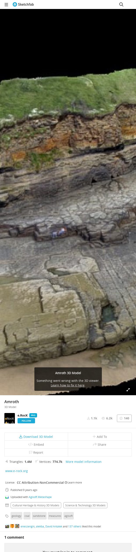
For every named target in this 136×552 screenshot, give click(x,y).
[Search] (121, 4)
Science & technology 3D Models (85, 505)
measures (55, 516)
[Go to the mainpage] (23, 4)
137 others (74, 526)
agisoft (68, 516)
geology (16, 516)
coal (27, 516)
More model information (84, 462)
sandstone (39, 516)
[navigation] (6, 4)
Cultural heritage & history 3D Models (35, 505)
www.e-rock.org (16, 471)
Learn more (73, 482)
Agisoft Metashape (40, 497)
